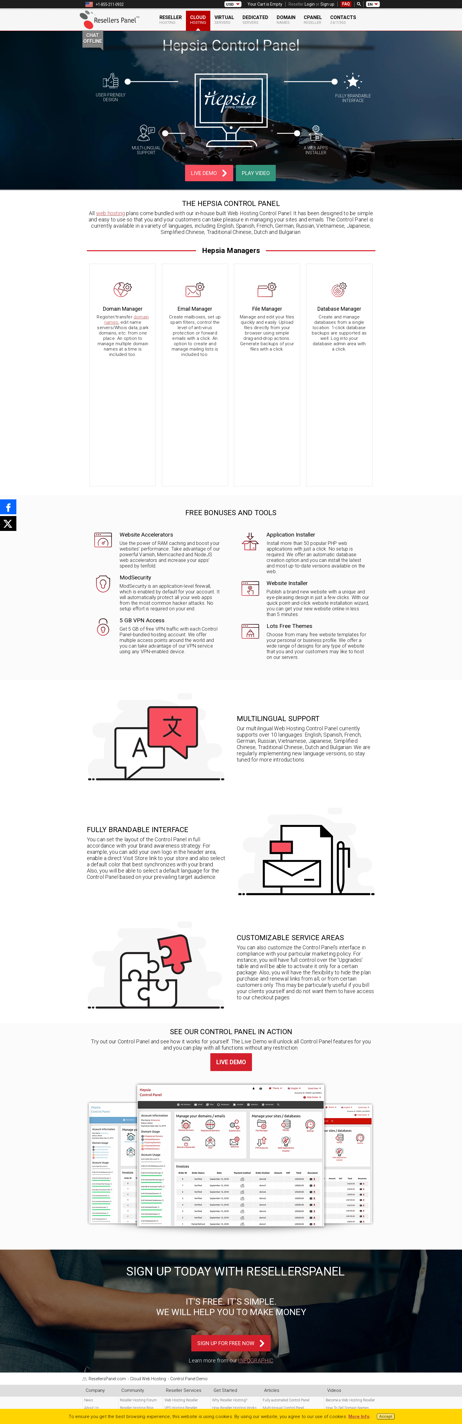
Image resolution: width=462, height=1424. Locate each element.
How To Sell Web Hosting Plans (350, 1292)
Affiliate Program (132, 1292)
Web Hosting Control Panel (233, 1308)
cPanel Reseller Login (136, 1308)
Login (310, 4)
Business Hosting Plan (344, 1300)
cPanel (313, 20)
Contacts (343, 20)
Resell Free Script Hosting (346, 1346)
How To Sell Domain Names (347, 1285)
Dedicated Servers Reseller (185, 1300)
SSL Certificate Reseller (182, 1315)
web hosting (110, 213)
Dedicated (255, 20)
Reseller (170, 20)
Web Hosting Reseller (181, 1277)
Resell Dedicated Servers (344, 1353)
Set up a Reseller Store (343, 1330)
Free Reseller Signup (135, 1315)
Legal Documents (98, 1395)
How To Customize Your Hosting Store (292, 1315)
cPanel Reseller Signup (137, 1323)
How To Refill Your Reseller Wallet (288, 1323)
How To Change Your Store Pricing (289, 1300)
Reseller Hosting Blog (137, 1285)
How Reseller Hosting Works (234, 1285)
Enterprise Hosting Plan (344, 1315)
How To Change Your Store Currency (291, 1308)
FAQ (346, 3)
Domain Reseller (177, 1308)
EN (370, 4)
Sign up (327, 4)
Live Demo (204, 173)
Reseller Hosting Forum (138, 1277)
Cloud (198, 20)
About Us (91, 1285)
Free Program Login (135, 1300)
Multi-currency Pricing (229, 1300)
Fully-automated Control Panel (286, 1277)
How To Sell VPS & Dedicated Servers (291, 1292)
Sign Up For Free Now (225, 1220)
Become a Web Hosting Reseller (350, 1277)
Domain (286, 20)
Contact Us (93, 1292)
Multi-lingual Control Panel (283, 1285)
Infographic (255, 1237)
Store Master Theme (227, 1292)
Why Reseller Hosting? (229, 1277)
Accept (385, 1416)
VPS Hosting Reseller (181, 1285)
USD (230, 4)
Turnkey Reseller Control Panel (349, 1323)
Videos (89, 1315)
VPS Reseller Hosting (342, 1361)
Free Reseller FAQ (97, 1308)
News (88, 1277)
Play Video (256, 173)
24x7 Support (95, 1300)
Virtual (224, 20)
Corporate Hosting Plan (344, 1308)
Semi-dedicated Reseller (183, 1292)
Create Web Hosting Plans (346, 1338)
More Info (358, 1416)
